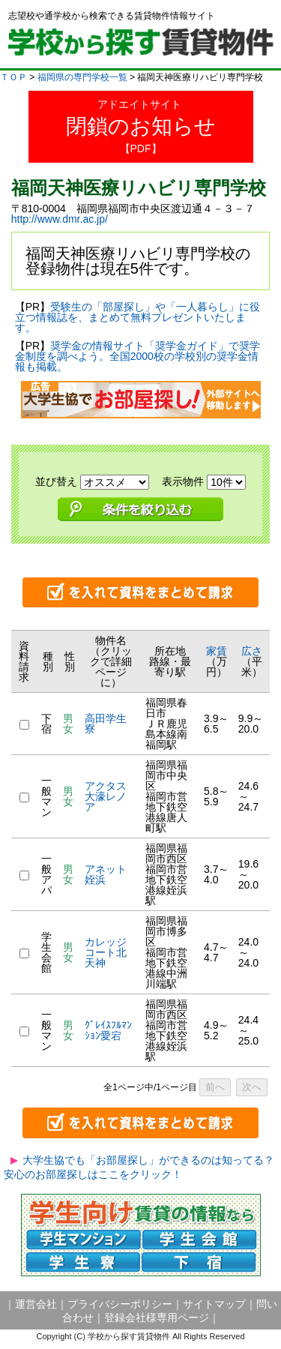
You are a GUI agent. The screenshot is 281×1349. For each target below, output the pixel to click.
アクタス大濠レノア (106, 796)
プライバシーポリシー (119, 1304)
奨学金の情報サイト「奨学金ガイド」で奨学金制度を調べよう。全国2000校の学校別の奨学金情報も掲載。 (137, 356)
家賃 (216, 651)
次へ (252, 1087)
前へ (215, 1087)
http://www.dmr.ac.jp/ (59, 219)
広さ (251, 651)
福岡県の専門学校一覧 (82, 77)
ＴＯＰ (13, 77)
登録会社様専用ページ (156, 1318)
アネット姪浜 (106, 874)
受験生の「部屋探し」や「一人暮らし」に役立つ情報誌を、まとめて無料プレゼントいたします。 (137, 317)
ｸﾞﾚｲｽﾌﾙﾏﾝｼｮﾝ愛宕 (108, 1030)
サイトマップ (214, 1304)
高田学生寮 (106, 723)
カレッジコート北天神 (106, 952)
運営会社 (36, 1304)
